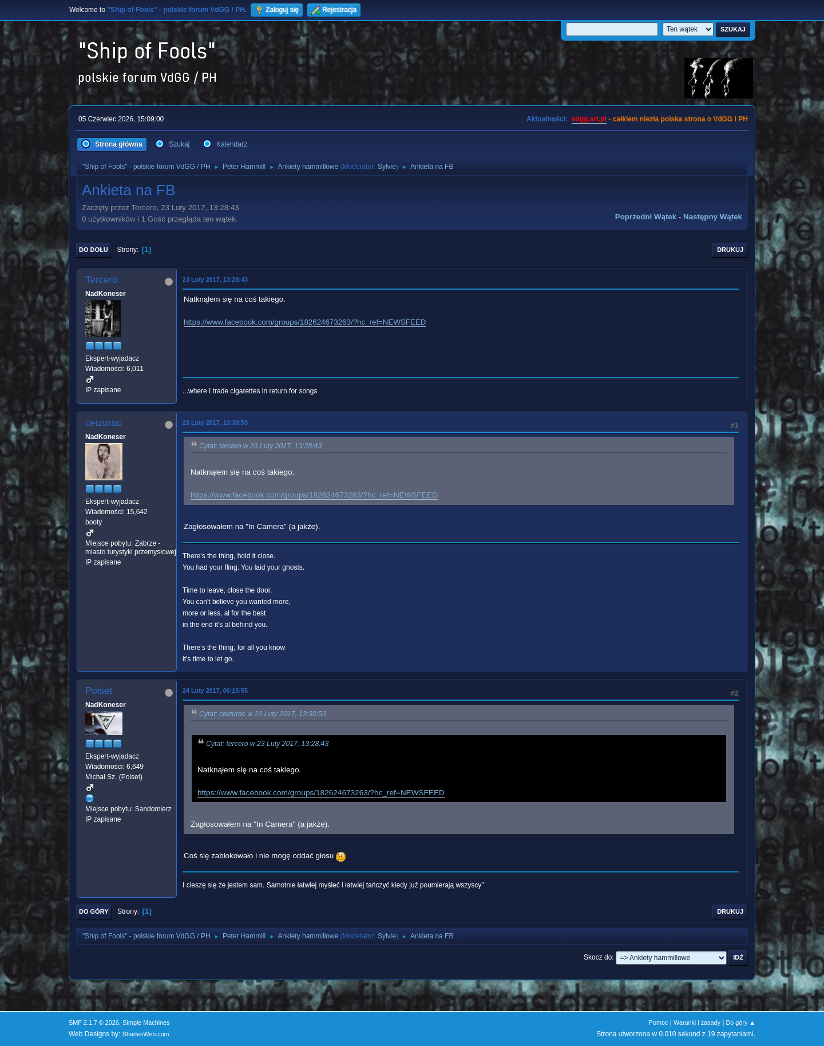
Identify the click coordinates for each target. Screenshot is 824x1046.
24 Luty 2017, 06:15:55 (215, 690)
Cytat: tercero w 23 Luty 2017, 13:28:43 (260, 446)
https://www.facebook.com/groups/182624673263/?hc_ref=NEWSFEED (305, 322)
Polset (98, 690)
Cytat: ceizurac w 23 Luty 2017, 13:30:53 (262, 714)
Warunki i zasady (697, 1022)
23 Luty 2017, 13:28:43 (215, 279)
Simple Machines (145, 1022)
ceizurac (103, 422)
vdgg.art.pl (589, 119)
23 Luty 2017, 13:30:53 (215, 422)
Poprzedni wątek (645, 216)
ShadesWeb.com (145, 1034)
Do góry (94, 911)
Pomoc (658, 1022)
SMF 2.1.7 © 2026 (94, 1022)
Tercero (101, 279)
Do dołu (93, 249)
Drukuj (730, 249)
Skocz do (598, 957)
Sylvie (387, 167)
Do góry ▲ (740, 1022)
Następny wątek (712, 216)
